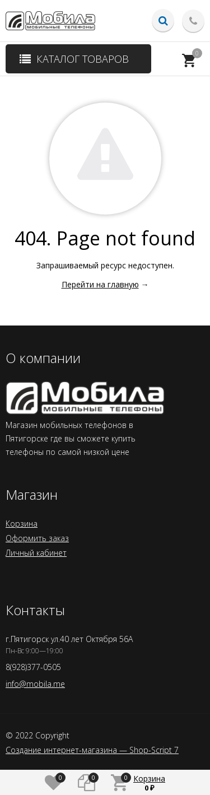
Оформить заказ (37, 538)
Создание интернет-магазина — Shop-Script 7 (92, 750)
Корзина (22, 523)
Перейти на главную (100, 284)
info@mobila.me (35, 683)
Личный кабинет (36, 552)
